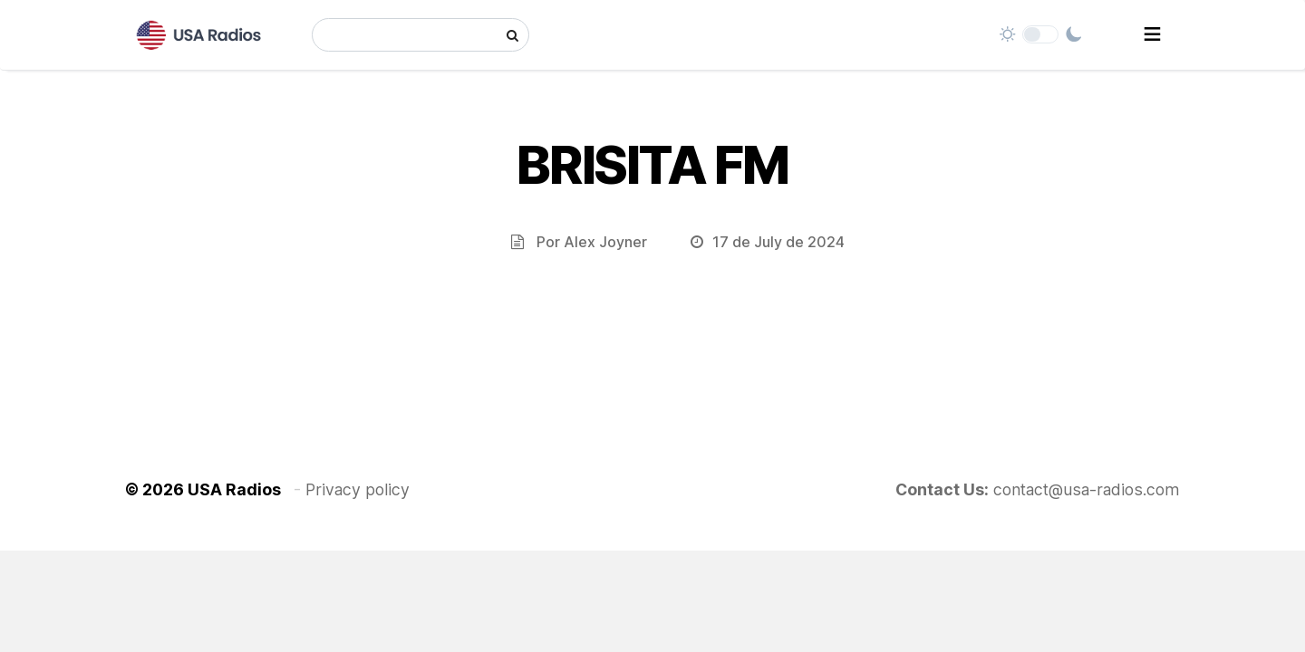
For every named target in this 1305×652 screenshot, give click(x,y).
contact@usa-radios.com (1086, 489)
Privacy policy (357, 489)
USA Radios (234, 489)
